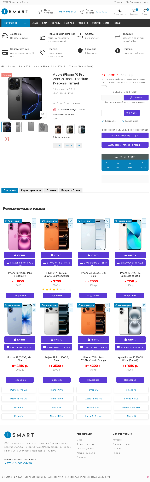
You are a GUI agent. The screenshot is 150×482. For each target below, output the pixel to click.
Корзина (116, 448)
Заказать (136, 97)
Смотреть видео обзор (69, 109)
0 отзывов (75, 103)
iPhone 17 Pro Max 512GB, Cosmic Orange (93, 359)
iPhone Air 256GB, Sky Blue (93, 274)
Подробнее (20, 295)
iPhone (11, 66)
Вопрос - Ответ (70, 190)
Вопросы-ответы (85, 444)
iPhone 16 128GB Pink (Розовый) (20, 274)
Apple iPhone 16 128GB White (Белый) (130, 359)
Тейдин (116, 453)
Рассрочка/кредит (85, 453)
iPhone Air (131, 390)
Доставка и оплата (137, 2)
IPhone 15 (56, 407)
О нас (118, 2)
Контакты (55, 23)
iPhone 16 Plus (131, 398)
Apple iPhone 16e (93, 398)
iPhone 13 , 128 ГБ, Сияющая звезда (130, 274)
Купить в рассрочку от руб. (125, 135)
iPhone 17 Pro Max (19, 390)
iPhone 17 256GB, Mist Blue (19, 359)
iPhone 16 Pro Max (19, 398)
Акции (35, 23)
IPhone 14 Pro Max (94, 416)
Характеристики (31, 190)
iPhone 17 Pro (56, 390)
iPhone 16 (18, 407)
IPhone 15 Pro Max (131, 407)
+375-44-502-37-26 (66, 12)
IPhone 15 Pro (93, 407)
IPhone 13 (131, 416)
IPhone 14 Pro (56, 416)
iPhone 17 (93, 390)
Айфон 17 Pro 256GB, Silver (57, 359)
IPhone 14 (18, 416)
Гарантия (69, 23)
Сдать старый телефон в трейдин (125, 145)
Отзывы (51, 190)
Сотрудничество (100, 23)
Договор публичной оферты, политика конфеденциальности (79, 477)
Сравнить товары (121, 444)
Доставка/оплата (85, 448)
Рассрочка (83, 23)
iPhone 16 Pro (25, 66)
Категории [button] (10, 22)
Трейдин (117, 23)
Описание (10, 190)
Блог (44, 23)
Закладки (117, 439)
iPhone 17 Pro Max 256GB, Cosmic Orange (56, 274)
